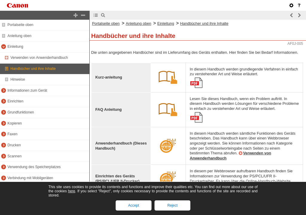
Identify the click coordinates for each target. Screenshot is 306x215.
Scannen (14, 156)
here (71, 191)
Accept (133, 205)
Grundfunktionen (20, 112)
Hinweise (17, 79)
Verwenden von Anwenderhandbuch (39, 58)
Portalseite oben (20, 25)
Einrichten (15, 101)
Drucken (14, 145)
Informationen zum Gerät (27, 90)
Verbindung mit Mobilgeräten (30, 178)
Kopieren (14, 123)
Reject (172, 205)
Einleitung (15, 46)
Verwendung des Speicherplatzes (34, 167)
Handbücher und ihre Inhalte (33, 69)
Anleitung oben (19, 36)
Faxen (12, 134)
